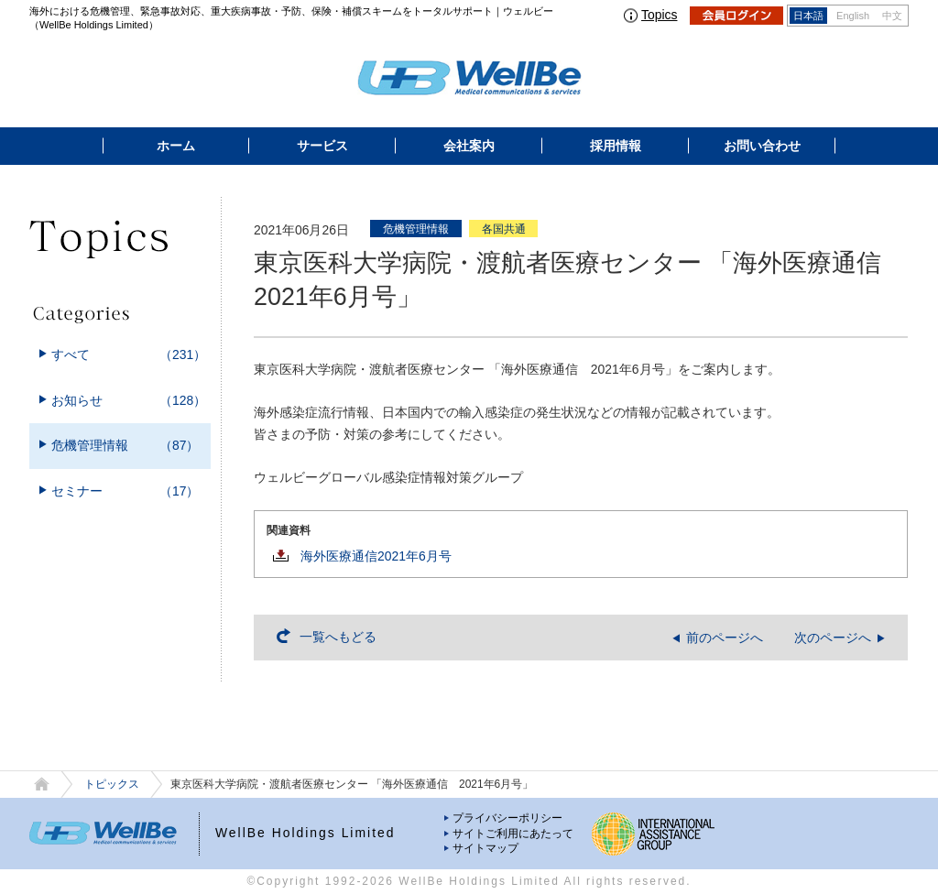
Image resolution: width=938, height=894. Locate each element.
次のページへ (832, 637)
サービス (322, 145)
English (852, 15)
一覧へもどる (338, 636)
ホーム (176, 145)
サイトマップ (485, 848)
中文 (892, 15)
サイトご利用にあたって (513, 833)
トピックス (111, 784)
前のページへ (724, 637)
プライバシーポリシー (507, 818)
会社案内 (469, 145)
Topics (659, 14)
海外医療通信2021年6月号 (376, 556)
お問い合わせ (762, 145)
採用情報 (615, 145)
